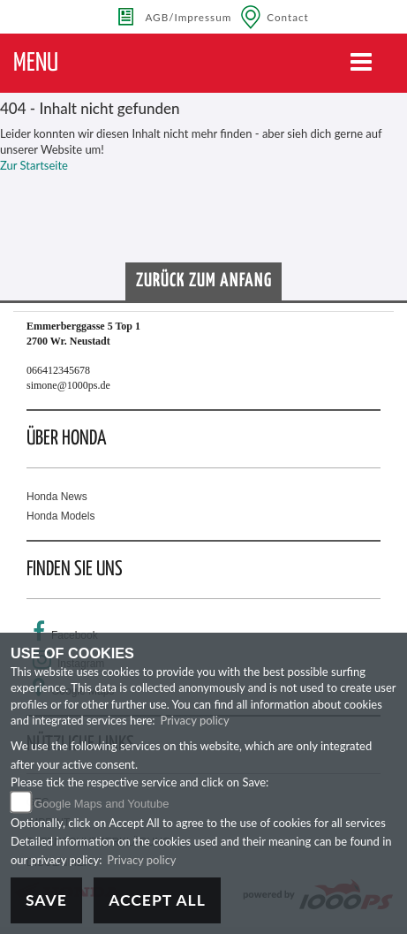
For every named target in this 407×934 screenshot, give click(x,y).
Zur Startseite (34, 165)
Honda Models (60, 516)
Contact (288, 17)
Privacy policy (194, 720)
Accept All (157, 900)
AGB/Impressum (188, 17)
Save (46, 900)
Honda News (56, 496)
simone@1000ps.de (68, 385)
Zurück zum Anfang (204, 281)
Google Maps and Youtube (101, 803)
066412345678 (58, 370)
